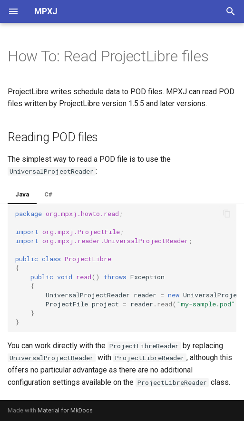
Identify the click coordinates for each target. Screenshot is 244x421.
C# (48, 194)
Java (22, 194)
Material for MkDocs (65, 410)
